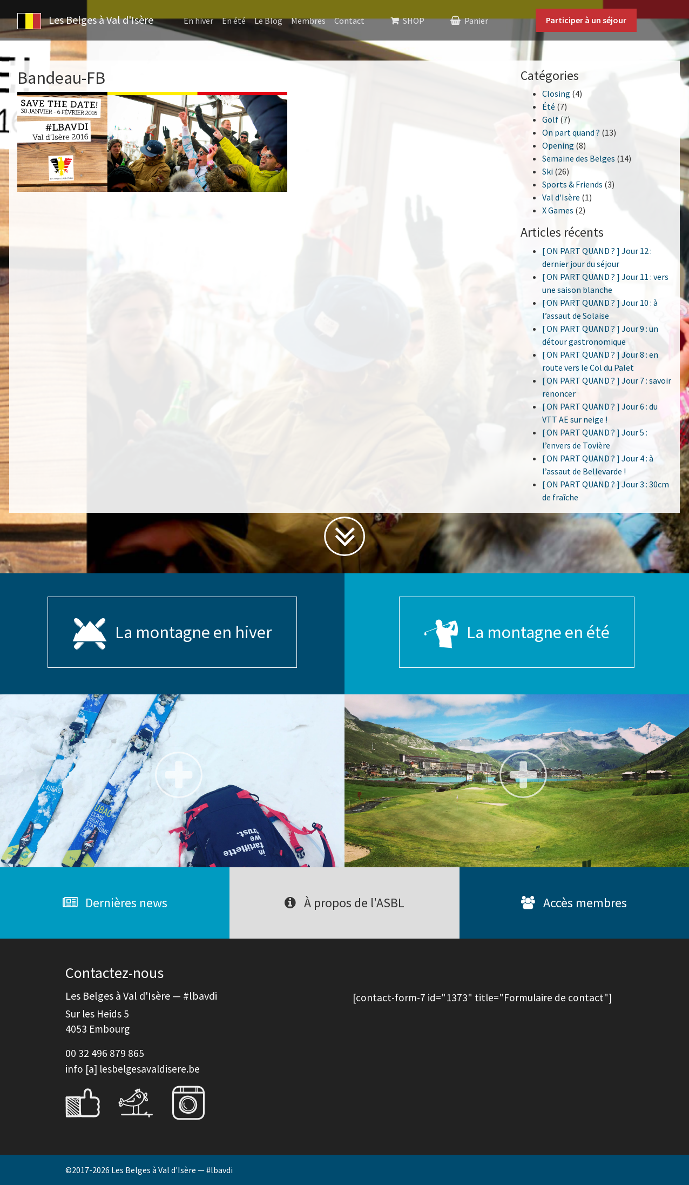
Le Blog (268, 20)
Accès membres (574, 902)
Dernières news (115, 902)
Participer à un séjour (586, 20)
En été (234, 20)
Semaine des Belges (578, 158)
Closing (556, 93)
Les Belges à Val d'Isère (85, 21)
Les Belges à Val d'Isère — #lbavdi (172, 1169)
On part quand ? (571, 132)
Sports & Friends (572, 184)
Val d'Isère (561, 197)
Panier (476, 20)
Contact (349, 20)
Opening (558, 145)
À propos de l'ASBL (344, 902)
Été (548, 106)
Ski (547, 171)
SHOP (413, 20)
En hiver (198, 20)
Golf (550, 119)
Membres (308, 20)
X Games (557, 210)
